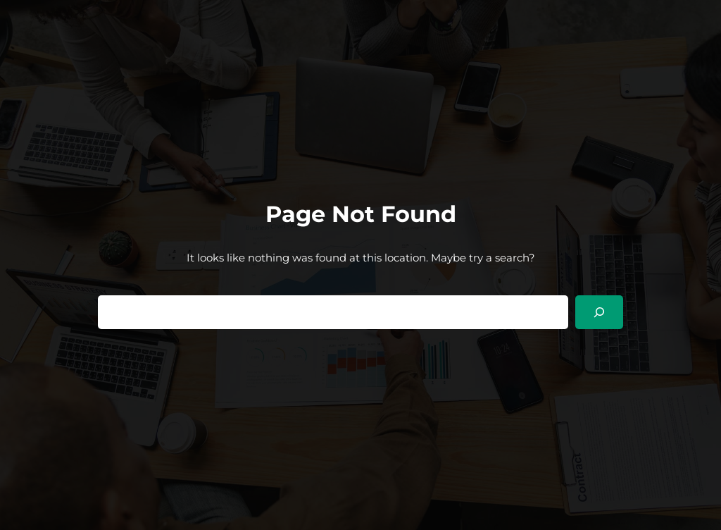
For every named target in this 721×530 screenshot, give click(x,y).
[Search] (599, 312)
